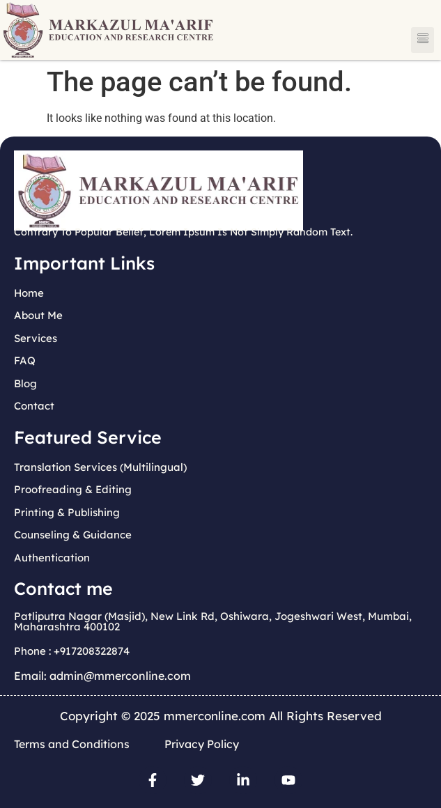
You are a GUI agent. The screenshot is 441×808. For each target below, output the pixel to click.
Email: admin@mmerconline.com (102, 676)
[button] (422, 40)
